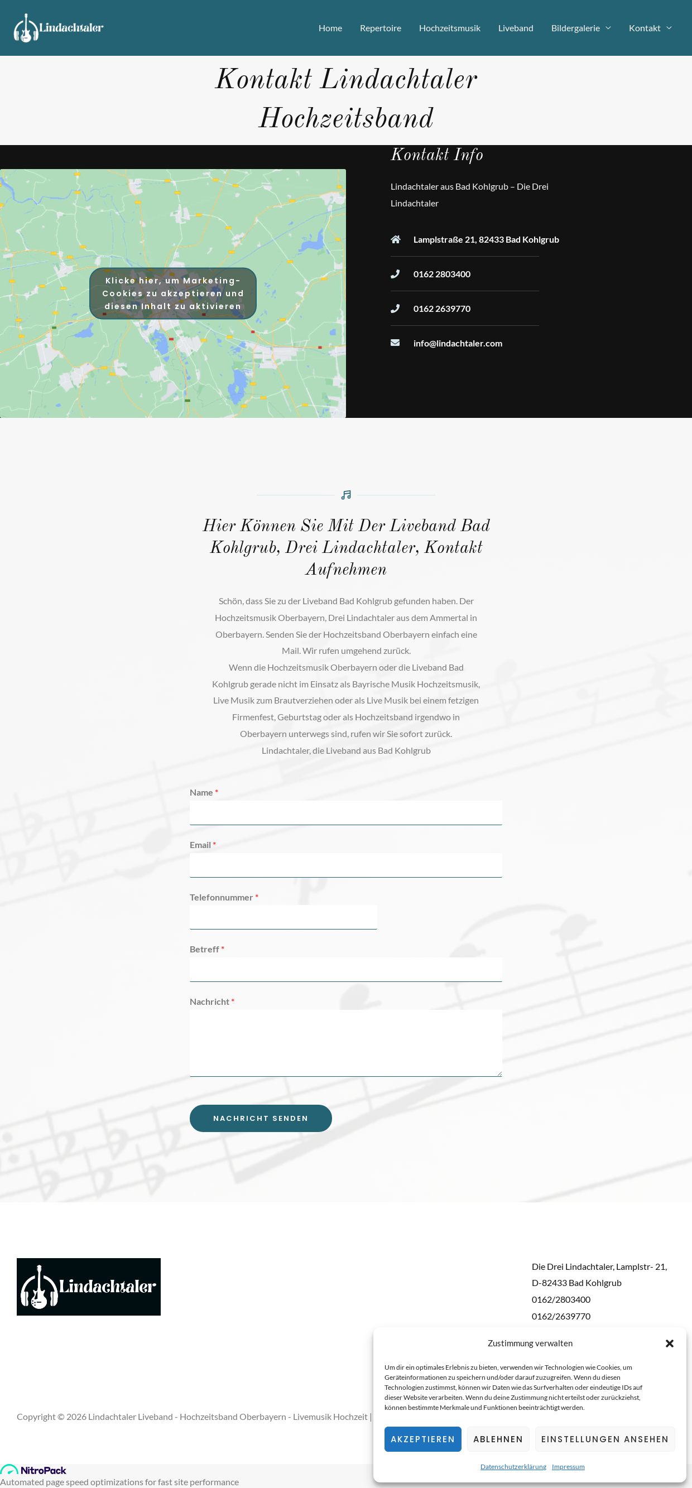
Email (203, 844)
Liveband (516, 27)
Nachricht (212, 1001)
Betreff (207, 948)
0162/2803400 (561, 1299)
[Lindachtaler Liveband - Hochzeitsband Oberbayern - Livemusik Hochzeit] (59, 26)
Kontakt (645, 27)
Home (330, 27)
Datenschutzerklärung (513, 1466)
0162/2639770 (561, 1316)
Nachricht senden (261, 1118)
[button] (669, 1343)
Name (204, 792)
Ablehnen (498, 1439)
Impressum (568, 1466)
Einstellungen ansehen (605, 1439)
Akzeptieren (423, 1439)
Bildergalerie (575, 27)
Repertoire (380, 27)
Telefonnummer (224, 897)
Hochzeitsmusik (449, 27)
